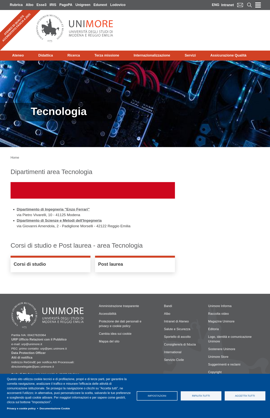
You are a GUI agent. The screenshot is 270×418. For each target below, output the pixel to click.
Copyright (215, 372)
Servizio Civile (174, 359)
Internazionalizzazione (152, 55)
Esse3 (41, 5)
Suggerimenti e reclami (224, 364)
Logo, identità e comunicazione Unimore (230, 339)
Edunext (100, 5)
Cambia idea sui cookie (115, 333)
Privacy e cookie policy (21, 408)
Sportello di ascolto (177, 336)
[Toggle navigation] (258, 5)
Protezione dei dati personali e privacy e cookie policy (120, 324)
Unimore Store (218, 356)
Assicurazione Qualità (228, 55)
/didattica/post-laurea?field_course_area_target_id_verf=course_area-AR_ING (135, 265)
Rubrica (16, 5)
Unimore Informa (220, 306)
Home (15, 157)
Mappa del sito (109, 341)
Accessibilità (107, 313)
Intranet (227, 5)
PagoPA (65, 5)
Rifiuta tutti (201, 395)
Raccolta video (218, 313)
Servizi (190, 55)
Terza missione (106, 55)
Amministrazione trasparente (119, 306)
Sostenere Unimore (221, 349)
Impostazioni (157, 395)
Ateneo (18, 55)
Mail (240, 5)
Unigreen (82, 5)
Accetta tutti (245, 395)
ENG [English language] (215, 5)
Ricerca (73, 55)
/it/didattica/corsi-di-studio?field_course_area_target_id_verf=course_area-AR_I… (50, 265)
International (172, 352)
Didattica (45, 55)
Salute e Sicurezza (177, 329)
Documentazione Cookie (55, 408)
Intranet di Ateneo (176, 321)
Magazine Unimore (221, 321)
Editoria (213, 329)
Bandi (168, 306)
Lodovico (118, 5)
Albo (29, 5)
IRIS (53, 5)
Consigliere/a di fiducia (180, 344)
